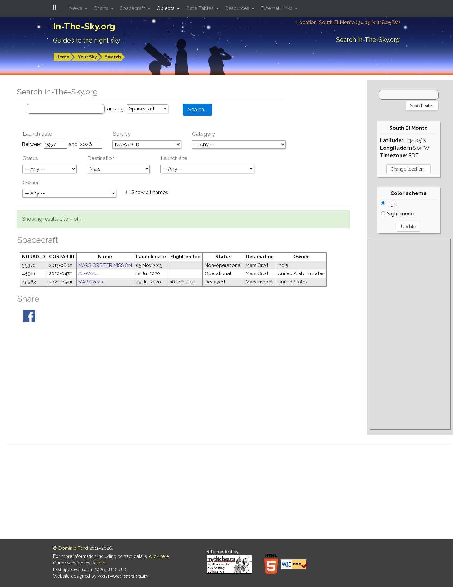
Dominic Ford (73, 548)
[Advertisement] (410, 334)
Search (113, 56)
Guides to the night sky (86, 40)
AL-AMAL (88, 273)
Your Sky (87, 56)
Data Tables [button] (200, 8)
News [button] (76, 8)
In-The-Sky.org (84, 26)
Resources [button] (238, 8)
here (100, 562)
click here (159, 556)
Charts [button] (101, 8)
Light (389, 204)
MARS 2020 (90, 282)
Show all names (147, 192)
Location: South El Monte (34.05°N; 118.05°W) (348, 22)
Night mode (397, 214)
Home (63, 56)
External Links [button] (277, 8)
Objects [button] (166, 8)
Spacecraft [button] (133, 8)
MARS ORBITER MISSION (105, 265)
